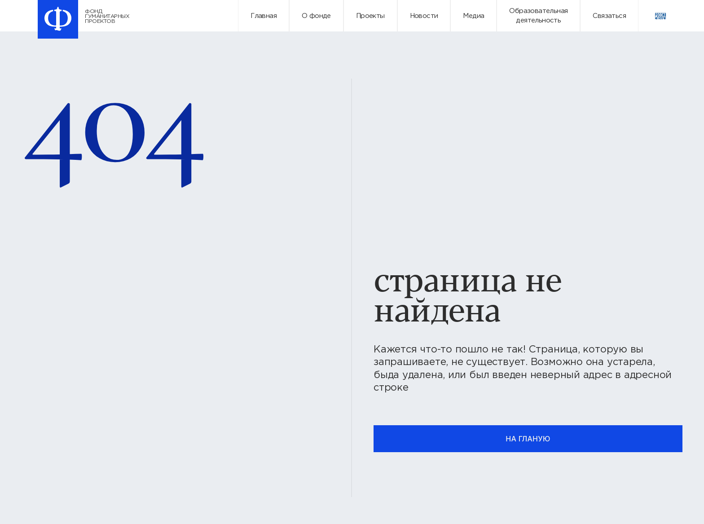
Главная (264, 16)
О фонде (316, 16)
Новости (424, 16)
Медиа (473, 16)
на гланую (528, 438)
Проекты (370, 16)
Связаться (609, 16)
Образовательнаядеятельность (538, 15)
